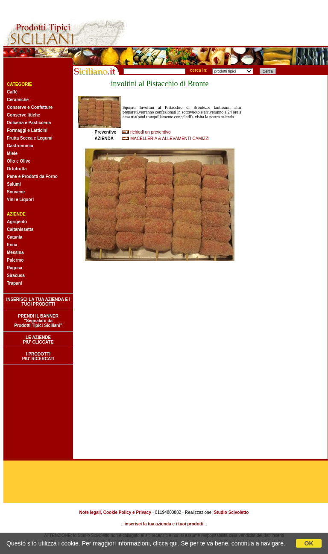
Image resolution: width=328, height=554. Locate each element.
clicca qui (165, 543)
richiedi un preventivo (150, 132)
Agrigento (17, 221)
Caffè (12, 92)
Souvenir (16, 192)
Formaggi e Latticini (27, 130)
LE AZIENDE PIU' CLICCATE (38, 339)
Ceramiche (18, 99)
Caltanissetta (20, 229)
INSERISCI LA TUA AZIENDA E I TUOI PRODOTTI (38, 301)
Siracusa (16, 275)
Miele (12, 153)
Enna (12, 244)
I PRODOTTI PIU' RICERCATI (38, 356)
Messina (15, 252)
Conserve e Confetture (30, 107)
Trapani (14, 283)
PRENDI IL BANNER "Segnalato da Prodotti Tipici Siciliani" (38, 321)
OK (309, 543)
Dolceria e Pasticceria (29, 122)
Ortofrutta (17, 168)
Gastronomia (20, 145)
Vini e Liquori (20, 199)
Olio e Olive (18, 161)
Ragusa (14, 267)
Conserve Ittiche (23, 115)
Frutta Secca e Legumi (30, 138)
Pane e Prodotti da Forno (32, 176)
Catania (14, 237)
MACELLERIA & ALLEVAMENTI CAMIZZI (169, 138)
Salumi (14, 184)
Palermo (15, 260)
